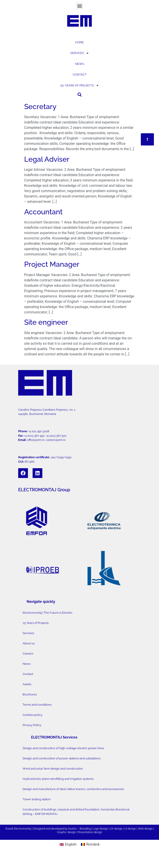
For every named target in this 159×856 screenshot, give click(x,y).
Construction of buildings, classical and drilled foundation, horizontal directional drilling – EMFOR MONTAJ (76, 812)
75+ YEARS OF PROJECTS (79, 85)
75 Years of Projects (36, 623)
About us (29, 643)
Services (28, 633)
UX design (116, 828)
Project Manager (51, 264)
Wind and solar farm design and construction (53, 768)
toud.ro (72, 828)
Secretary (40, 106)
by (66, 828)
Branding (85, 828)
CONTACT (79, 74)
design (104, 828)
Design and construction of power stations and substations (61, 758)
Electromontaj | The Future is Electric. (48, 612)
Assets (27, 684)
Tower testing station (37, 799)
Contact (28, 674)
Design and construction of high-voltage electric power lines (63, 748)
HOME (79, 42)
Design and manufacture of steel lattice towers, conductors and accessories (73, 789)
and (48, 828)
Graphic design (66, 832)
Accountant (43, 212)
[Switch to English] (68, 845)
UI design (130, 828)
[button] (79, 6)
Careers (28, 653)
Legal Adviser (46, 159)
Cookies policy (32, 715)
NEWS (79, 64)
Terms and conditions (37, 704)
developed (57, 828)
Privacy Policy (32, 725)
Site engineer (46, 322)
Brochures (30, 694)
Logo (96, 828)
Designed (39, 828)
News (26, 663)
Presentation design (90, 832)
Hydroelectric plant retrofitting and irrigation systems (58, 778)
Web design (145, 828)
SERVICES (79, 53)
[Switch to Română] (90, 845)
